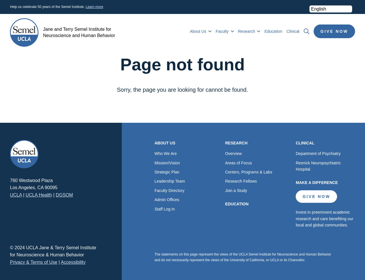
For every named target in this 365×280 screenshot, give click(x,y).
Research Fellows (241, 181)
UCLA (16, 195)
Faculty (222, 31)
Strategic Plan (167, 172)
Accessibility (73, 262)
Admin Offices (167, 199)
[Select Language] (330, 9)
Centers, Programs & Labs (248, 172)
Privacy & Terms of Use (33, 262)
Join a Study (236, 190)
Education (273, 31)
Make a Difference (317, 182)
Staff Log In (165, 209)
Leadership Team (170, 181)
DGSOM (64, 195)
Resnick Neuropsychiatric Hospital (318, 166)
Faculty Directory (169, 190)
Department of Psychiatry (318, 153)
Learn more (94, 7)
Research (246, 31)
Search (306, 31)
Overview (233, 153)
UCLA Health (39, 195)
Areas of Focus (238, 163)
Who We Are (166, 153)
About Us (198, 31)
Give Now (334, 31)
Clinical (293, 31)
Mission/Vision (167, 163)
